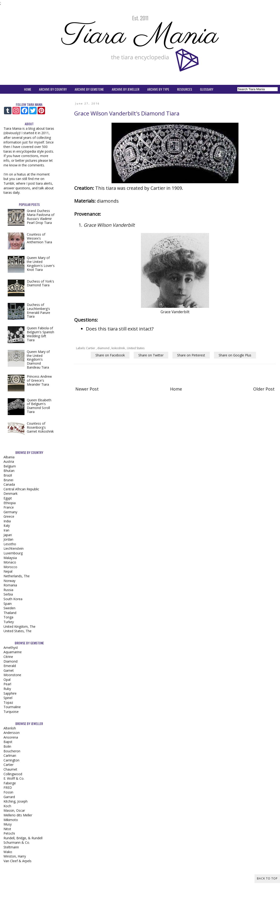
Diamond (11, 661)
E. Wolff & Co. (14, 778)
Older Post (264, 389)
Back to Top (267, 878)
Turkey (9, 622)
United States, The (18, 631)
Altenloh (10, 728)
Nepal (8, 571)
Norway (9, 580)
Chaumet (10, 769)
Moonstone (12, 675)
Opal (7, 679)
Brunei (8, 480)
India (7, 521)
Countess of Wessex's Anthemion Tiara (39, 238)
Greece (9, 516)
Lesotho (10, 544)
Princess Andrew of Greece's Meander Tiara (39, 380)
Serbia (8, 594)
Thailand (10, 612)
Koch (7, 806)
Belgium (10, 466)
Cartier (91, 348)
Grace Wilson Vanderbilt (109, 225)
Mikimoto (11, 820)
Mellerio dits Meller (18, 815)
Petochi (9, 833)
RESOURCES (184, 89)
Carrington (11, 760)
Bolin (7, 746)
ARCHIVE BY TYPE (158, 89)
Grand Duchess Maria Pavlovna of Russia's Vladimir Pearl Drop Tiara (40, 216)
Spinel (8, 698)
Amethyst (11, 647)
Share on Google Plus (235, 355)
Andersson (12, 732)
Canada (9, 484)
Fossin (8, 792)
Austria (9, 461)
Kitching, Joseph (16, 801)
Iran (6, 530)
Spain (8, 603)
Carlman (10, 755)
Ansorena (11, 737)
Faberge (10, 783)
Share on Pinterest (191, 355)
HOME (27, 89)
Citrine (8, 656)
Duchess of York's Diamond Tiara (40, 283)
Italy (7, 525)
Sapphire (10, 693)
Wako (8, 852)
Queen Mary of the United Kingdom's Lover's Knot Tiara (41, 263)
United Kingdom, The (19, 626)
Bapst (8, 741)
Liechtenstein (14, 548)
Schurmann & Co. (17, 842)
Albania (9, 457)
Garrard (9, 797)
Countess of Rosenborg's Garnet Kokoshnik (40, 427)
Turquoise (11, 711)
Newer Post (87, 389)
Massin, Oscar (14, 810)
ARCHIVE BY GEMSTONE (89, 89)
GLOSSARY (206, 89)
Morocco (10, 567)
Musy (8, 824)
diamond (103, 348)
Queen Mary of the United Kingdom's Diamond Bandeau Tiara (38, 359)
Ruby (7, 688)
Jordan (8, 539)
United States (135, 348)
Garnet (9, 670)
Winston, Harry (15, 856)
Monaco (10, 562)
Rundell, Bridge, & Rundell (23, 838)
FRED (8, 787)
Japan (8, 535)
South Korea (13, 599)
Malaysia (10, 558)
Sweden (9, 608)
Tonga (8, 617)
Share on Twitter (151, 355)
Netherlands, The (17, 576)
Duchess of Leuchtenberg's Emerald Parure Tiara (38, 310)
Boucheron (12, 751)
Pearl (7, 684)
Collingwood (13, 774)
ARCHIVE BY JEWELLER (125, 89)
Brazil (8, 475)
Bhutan (9, 470)
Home (176, 389)
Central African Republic (21, 489)
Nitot (7, 829)
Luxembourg (13, 553)
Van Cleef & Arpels (18, 861)
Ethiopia (10, 503)
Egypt (8, 498)
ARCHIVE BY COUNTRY (53, 89)
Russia (8, 590)
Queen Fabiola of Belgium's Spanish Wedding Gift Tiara (40, 334)
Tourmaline (12, 707)
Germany (10, 512)
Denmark (11, 493)
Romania (10, 585)
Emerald (10, 666)
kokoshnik (119, 348)
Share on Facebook (110, 355)
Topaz (8, 702)
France (9, 507)
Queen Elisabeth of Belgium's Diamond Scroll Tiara (39, 406)
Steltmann (11, 847)
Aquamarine (13, 652)
